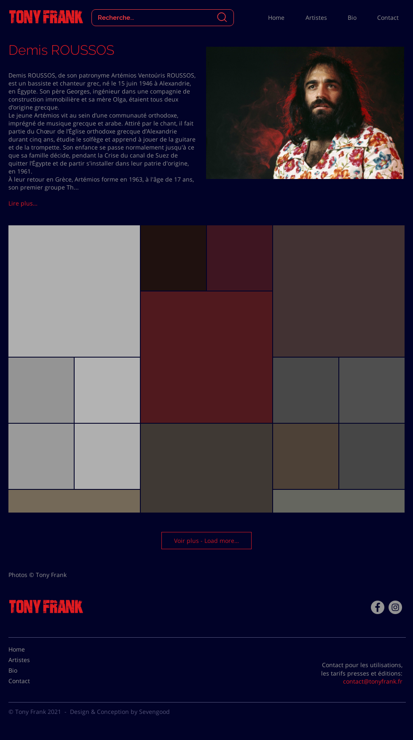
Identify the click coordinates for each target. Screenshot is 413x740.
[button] (38, 203)
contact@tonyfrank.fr (372, 681)
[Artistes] (29, 660)
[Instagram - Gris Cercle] (395, 607)
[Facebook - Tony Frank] (377, 607)
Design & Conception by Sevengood (120, 712)
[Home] (29, 649)
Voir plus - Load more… (206, 541)
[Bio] (29, 670)
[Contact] (29, 681)
